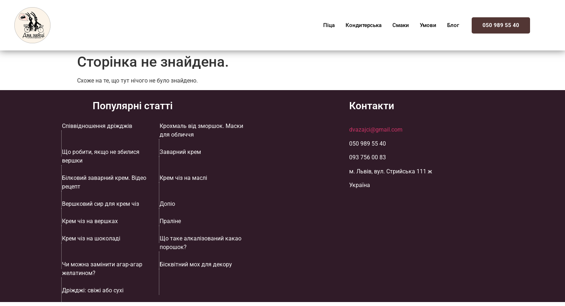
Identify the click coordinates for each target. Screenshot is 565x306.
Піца (329, 25)
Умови (428, 25)
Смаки (400, 25)
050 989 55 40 (500, 25)
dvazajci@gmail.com (375, 129)
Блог (453, 25)
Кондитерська (364, 25)
